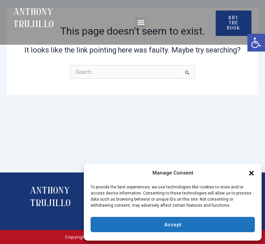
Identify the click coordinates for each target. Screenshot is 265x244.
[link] (256, 43)
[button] (251, 173)
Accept (173, 225)
